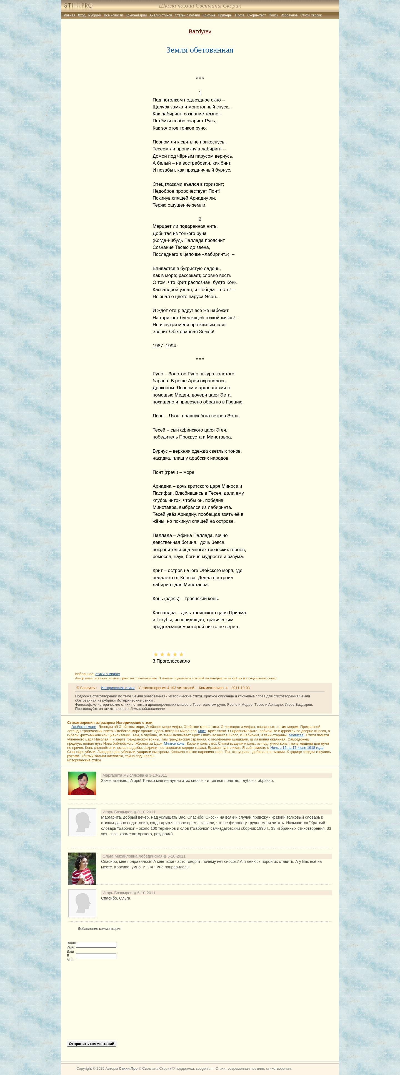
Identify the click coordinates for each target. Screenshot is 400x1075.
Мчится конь (174, 743)
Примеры (225, 15)
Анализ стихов (160, 15)
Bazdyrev (200, 31)
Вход (82, 15)
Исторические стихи (118, 688)
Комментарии (136, 15)
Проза (240, 15)
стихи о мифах (107, 674)
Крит (202, 731)
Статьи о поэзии (187, 15)
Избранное (289, 15)
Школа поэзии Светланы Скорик (200, 5)
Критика (209, 15)
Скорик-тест (257, 15)
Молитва (296, 735)
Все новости (113, 15)
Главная (68, 15)
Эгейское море (83, 727)
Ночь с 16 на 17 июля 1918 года (296, 747)
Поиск (273, 15)
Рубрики (94, 15)
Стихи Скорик (311, 15)
